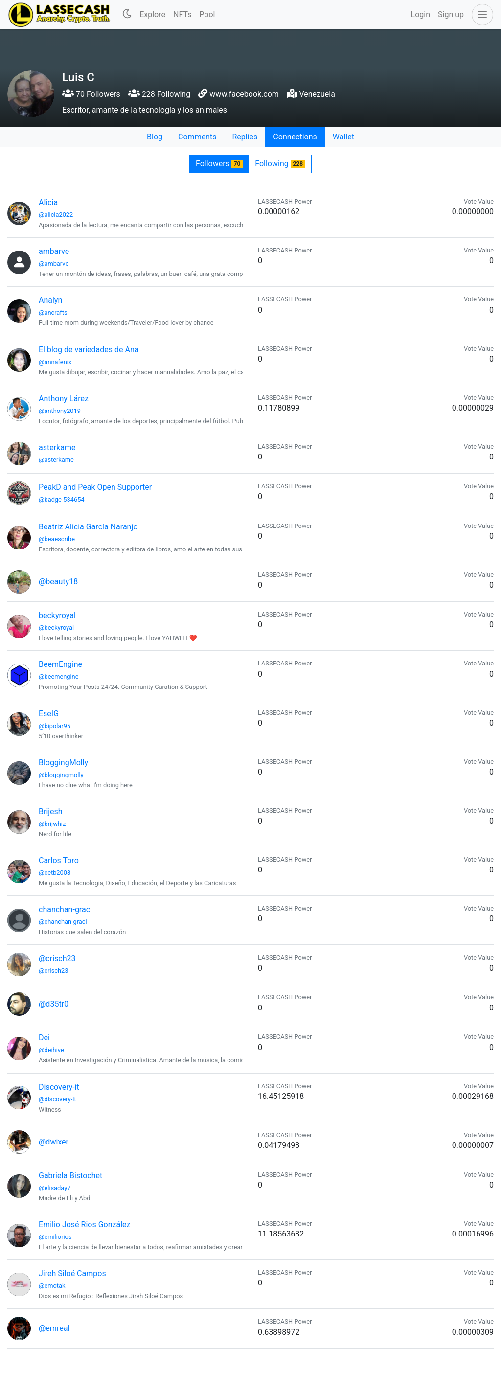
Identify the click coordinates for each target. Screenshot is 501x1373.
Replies (244, 136)
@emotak (52, 1285)
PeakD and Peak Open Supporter (95, 487)
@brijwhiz (52, 823)
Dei (44, 1037)
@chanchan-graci (63, 921)
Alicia (48, 202)
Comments (197, 136)
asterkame (57, 447)
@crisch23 (57, 958)
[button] (480, 14)
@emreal (54, 1328)
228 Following (159, 94)
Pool (207, 14)
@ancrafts (53, 312)
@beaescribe (57, 539)
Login (420, 14)
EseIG (49, 713)
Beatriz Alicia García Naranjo (88, 526)
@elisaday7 (54, 1187)
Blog (154, 136)
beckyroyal (57, 615)
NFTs (182, 14)
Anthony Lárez (64, 398)
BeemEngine (60, 664)
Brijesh (51, 811)
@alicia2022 (56, 214)
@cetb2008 (54, 872)
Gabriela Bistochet (70, 1175)
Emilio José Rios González (84, 1224)
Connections (295, 136)
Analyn (50, 300)
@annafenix (55, 362)
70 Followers (91, 94)
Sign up (451, 14)
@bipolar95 (54, 726)
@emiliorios (55, 1236)
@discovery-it (57, 1099)
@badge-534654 (62, 499)
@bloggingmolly (61, 774)
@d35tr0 (53, 1003)
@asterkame (56, 459)
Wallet (343, 136)
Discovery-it (59, 1087)
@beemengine (58, 676)
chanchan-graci (65, 909)
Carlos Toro (59, 860)
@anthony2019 (60, 410)
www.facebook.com (244, 94)
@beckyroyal (56, 627)
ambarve (54, 251)
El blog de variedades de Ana (88, 349)
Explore (152, 14)
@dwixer (53, 1141)
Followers (219, 163)
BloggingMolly (63, 762)
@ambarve (53, 263)
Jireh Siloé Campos (72, 1273)
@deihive (51, 1049)
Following (280, 163)
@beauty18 (58, 581)
